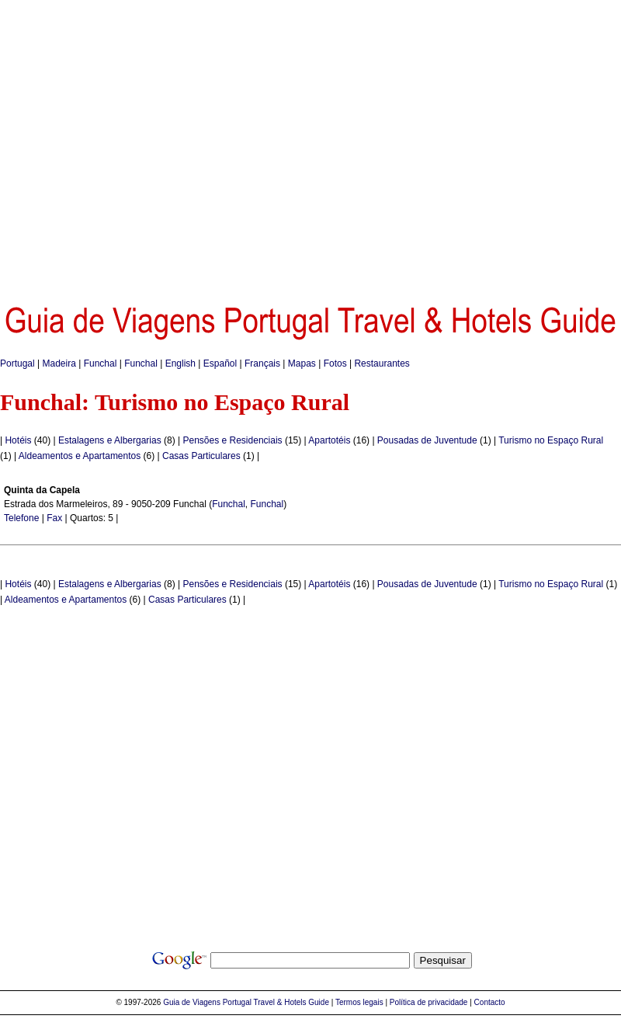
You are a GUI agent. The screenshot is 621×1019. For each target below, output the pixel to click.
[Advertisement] (145, 145)
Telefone (21, 518)
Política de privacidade (429, 1002)
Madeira (59, 363)
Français (262, 363)
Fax (54, 518)
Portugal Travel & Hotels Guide (276, 1002)
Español (220, 363)
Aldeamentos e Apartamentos (80, 455)
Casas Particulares (201, 455)
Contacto (489, 1002)
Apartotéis (329, 440)
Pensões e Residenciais (232, 440)
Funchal (100, 363)
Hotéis (18, 440)
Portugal (17, 363)
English (180, 363)
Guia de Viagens (191, 1002)
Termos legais (359, 1002)
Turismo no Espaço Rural (550, 440)
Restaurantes (381, 363)
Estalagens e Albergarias (109, 440)
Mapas (302, 363)
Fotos (335, 363)
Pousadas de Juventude (427, 440)
